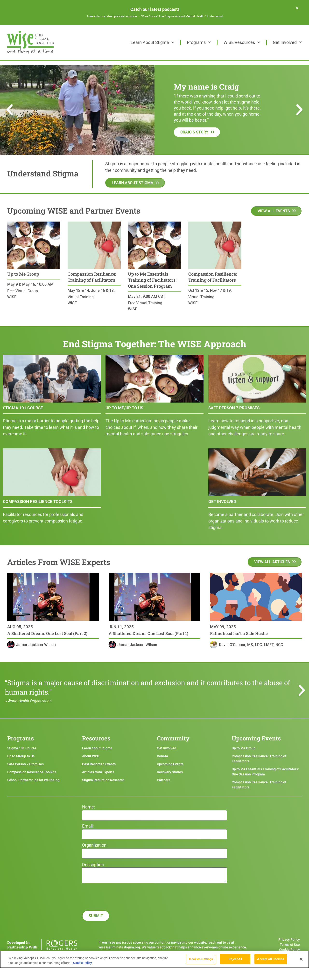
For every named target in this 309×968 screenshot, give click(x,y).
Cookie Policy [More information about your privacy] (82, 964)
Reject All (235, 960)
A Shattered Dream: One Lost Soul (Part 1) (148, 633)
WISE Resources (242, 42)
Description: (93, 865)
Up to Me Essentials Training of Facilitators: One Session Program (152, 280)
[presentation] (118, 915)
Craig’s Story (194, 132)
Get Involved (287, 42)
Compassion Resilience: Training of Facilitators (92, 277)
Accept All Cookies (270, 960)
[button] (9, 110)
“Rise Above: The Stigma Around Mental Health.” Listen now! (182, 16)
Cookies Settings (201, 960)
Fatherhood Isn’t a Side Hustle (239, 633)
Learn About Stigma (152, 42)
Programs (199, 42)
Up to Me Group (23, 274)
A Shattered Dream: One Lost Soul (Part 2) (47, 633)
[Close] (301, 960)
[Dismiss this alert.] (297, 8)
